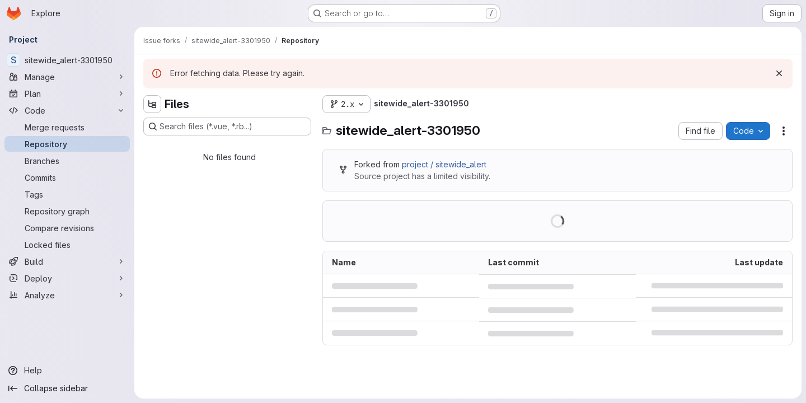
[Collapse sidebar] (67, 388)
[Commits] (67, 177)
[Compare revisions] (67, 228)
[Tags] (67, 194)
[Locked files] (67, 244)
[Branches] (67, 160)
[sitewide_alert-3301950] (67, 60)
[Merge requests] (67, 127)
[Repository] (67, 144)
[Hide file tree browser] (152, 104)
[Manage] (67, 77)
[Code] (67, 110)
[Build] (67, 261)
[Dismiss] (779, 73)
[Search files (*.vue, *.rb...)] (227, 126)
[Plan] (67, 93)
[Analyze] (67, 295)
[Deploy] (67, 278)
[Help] (67, 370)
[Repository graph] (67, 211)
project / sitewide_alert (444, 164)
